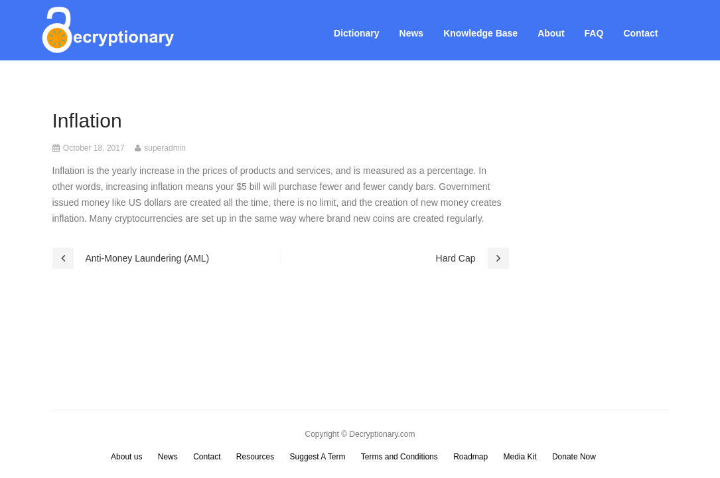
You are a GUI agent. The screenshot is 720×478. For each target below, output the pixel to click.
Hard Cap (456, 258)
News (411, 33)
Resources (255, 456)
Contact (640, 33)
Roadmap (470, 456)
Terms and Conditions (399, 456)
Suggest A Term (318, 456)
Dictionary (356, 33)
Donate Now (574, 456)
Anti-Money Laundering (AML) (148, 258)
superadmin (165, 148)
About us (126, 456)
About (551, 33)
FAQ (594, 33)
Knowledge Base (480, 33)
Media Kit (520, 456)
